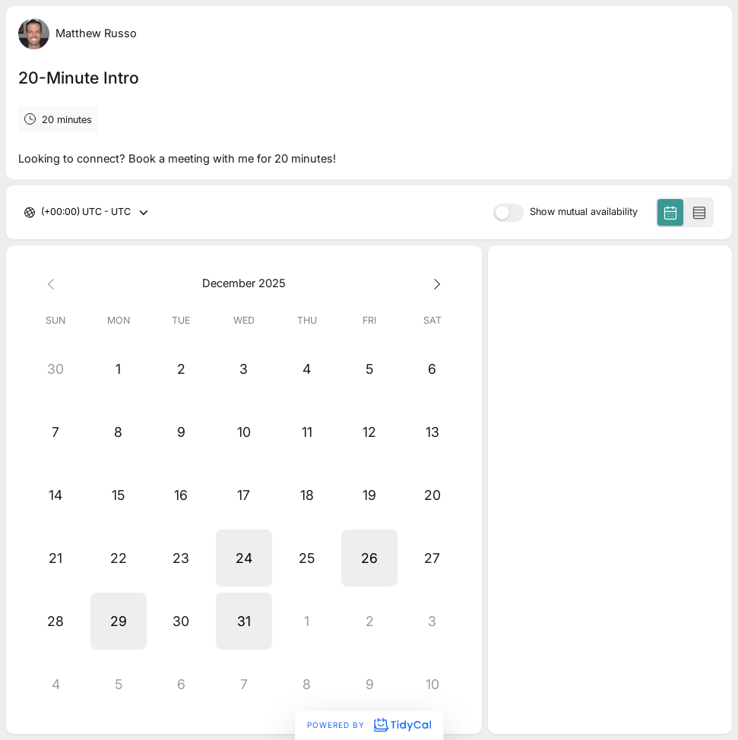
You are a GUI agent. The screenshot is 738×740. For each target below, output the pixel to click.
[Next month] (432, 284)
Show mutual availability (584, 212)
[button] (244, 558)
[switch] (508, 213)
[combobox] (42, 212)
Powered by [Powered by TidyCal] (368, 724)
